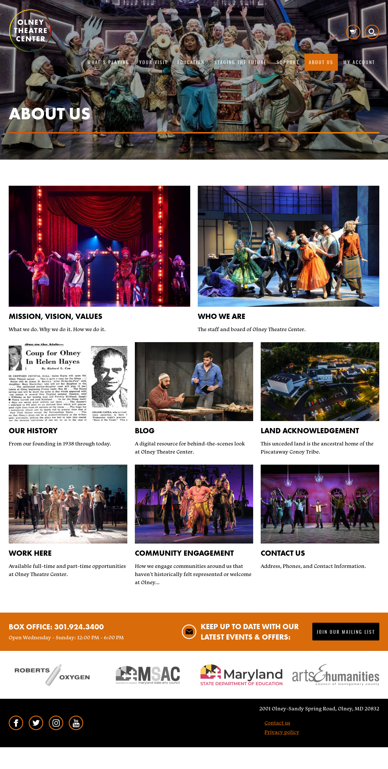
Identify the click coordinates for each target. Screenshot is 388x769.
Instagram (56, 723)
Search (372, 32)
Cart (353, 32)
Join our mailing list (346, 632)
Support (288, 62)
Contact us (277, 722)
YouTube (76, 723)
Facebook (16, 723)
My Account (359, 62)
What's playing (108, 62)
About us (321, 62)
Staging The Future (240, 62)
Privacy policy (281, 732)
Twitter (36, 723)
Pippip (30, 30)
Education (190, 62)
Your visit (153, 62)
